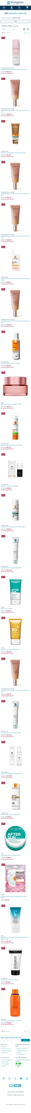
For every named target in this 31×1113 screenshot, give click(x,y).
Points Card (4, 1052)
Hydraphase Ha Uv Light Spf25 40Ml (11, 568)
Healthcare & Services (22, 1050)
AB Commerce (22, 1104)
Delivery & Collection (21, 1048)
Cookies (3, 1066)
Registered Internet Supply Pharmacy (23, 1060)
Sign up (25, 1040)
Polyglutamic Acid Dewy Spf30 (9, 980)
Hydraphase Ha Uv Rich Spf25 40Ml (11, 733)
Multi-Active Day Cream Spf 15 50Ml (11, 404)
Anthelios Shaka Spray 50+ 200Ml (10, 363)
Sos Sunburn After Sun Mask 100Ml (10, 855)
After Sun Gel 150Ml (6, 608)
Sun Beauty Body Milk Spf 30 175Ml (10, 1020)
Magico (10, 1104)
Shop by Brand (20, 1054)
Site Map (18, 1052)
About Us (4, 1046)
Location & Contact (6, 1048)
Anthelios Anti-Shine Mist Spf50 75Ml (11, 445)
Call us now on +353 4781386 (15, 1092)
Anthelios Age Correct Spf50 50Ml (10, 814)
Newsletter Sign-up (6, 1050)
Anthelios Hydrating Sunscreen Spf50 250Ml (13, 153)
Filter (15, 21)
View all (8, 32)
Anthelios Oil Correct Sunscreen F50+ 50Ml (13, 527)
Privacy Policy (5, 1064)
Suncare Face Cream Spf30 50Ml (10, 649)
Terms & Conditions (6, 1060)
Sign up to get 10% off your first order (11, 1037)
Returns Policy (5, 1062)
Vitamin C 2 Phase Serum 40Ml (9, 486)
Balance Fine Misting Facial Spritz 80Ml (11, 773)
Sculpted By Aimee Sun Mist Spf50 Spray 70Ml (14, 69)
